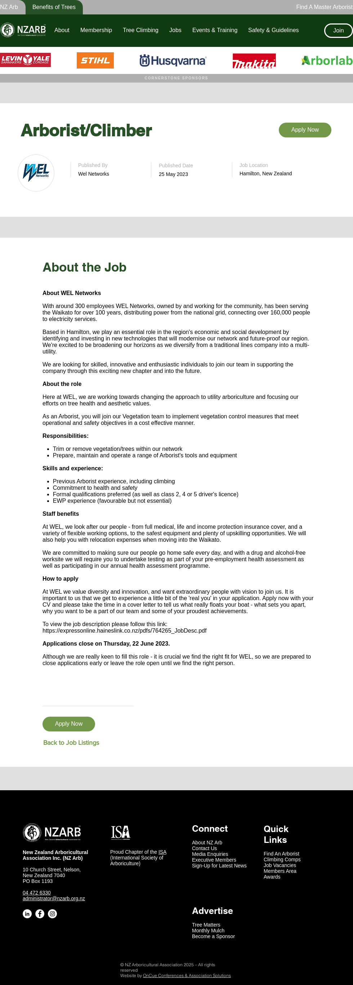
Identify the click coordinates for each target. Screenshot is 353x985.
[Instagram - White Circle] (52, 913)
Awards (272, 877)
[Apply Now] (305, 130)
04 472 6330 (37, 893)
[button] (49, 7)
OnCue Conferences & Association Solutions (187, 975)
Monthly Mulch (208, 930)
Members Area (280, 871)
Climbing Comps (282, 859)
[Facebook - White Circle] (39, 913)
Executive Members (214, 860)
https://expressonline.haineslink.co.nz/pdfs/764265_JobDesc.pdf (124, 631)
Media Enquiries (210, 854)
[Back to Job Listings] (71, 743)
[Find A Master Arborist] (322, 7)
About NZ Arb (207, 842)
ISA (162, 852)
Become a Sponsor (213, 936)
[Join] (338, 30)
